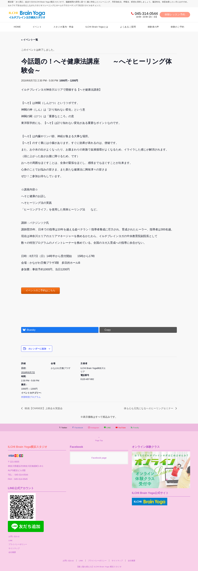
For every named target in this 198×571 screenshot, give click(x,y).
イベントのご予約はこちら (40, 290)
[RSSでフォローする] (135, 428)
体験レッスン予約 (175, 14)
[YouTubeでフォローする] (121, 428)
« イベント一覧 (29, 39)
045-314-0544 (146, 13)
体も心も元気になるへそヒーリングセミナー (149, 408)
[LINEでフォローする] (107, 428)
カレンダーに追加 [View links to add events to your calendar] (37, 348)
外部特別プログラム (31, 397)
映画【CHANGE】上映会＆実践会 (43, 408)
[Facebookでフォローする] (77, 428)
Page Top (99, 438)
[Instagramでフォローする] (93, 428)
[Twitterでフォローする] (63, 428)
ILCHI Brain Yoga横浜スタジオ (27, 446)
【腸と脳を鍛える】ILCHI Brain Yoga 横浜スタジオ (99, 567)
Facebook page (99, 458)
